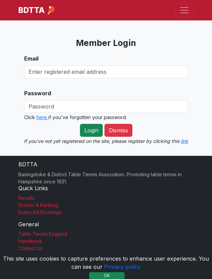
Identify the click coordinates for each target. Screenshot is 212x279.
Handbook (30, 241)
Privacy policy (122, 266)
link (184, 141)
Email (31, 58)
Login (91, 130)
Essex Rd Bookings (40, 212)
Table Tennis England (42, 234)
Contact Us (30, 248)
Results (26, 198)
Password (37, 93)
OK (107, 275)
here (42, 117)
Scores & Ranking (38, 205)
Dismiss (118, 130)
